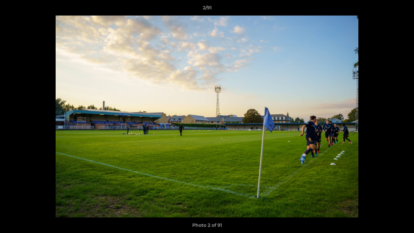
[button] (402, 9)
